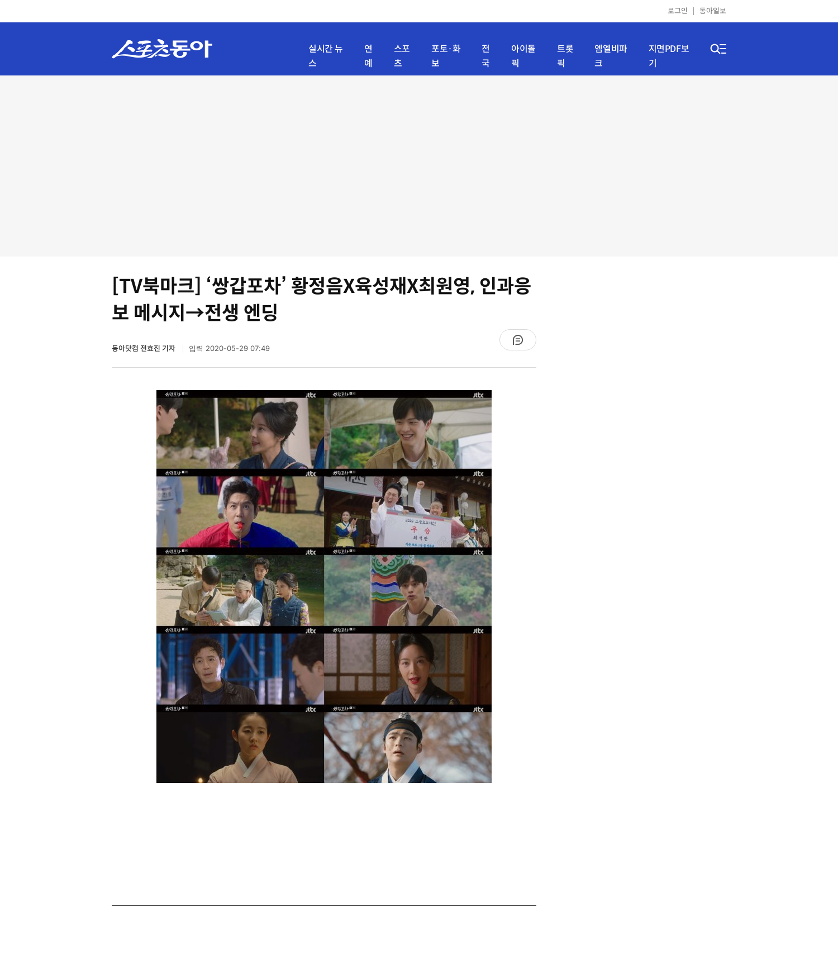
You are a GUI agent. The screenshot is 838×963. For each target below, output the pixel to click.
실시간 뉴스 (325, 56)
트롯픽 (565, 56)
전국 (486, 56)
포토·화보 (445, 56)
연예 (368, 56)
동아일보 (712, 11)
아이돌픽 (523, 56)
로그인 (678, 11)
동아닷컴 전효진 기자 (144, 348)
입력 (229, 348)
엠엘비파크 (610, 56)
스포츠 (402, 56)
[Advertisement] (419, 165)
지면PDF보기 (669, 56)
